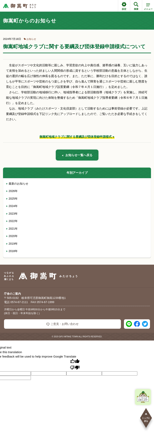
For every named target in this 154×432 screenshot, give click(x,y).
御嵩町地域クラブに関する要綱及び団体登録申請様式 (76, 136)
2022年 (12, 221)
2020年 (12, 236)
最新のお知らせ (17, 183)
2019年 (12, 243)
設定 (124, 6)
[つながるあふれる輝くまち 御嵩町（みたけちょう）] (19, 5)
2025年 (12, 198)
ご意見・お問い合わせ (62, 324)
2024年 (12, 206)
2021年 (12, 228)
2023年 (12, 213)
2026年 (12, 191)
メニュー (148, 7)
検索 (136, 6)
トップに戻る (146, 417)
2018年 (12, 251)
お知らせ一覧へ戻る (77, 155)
